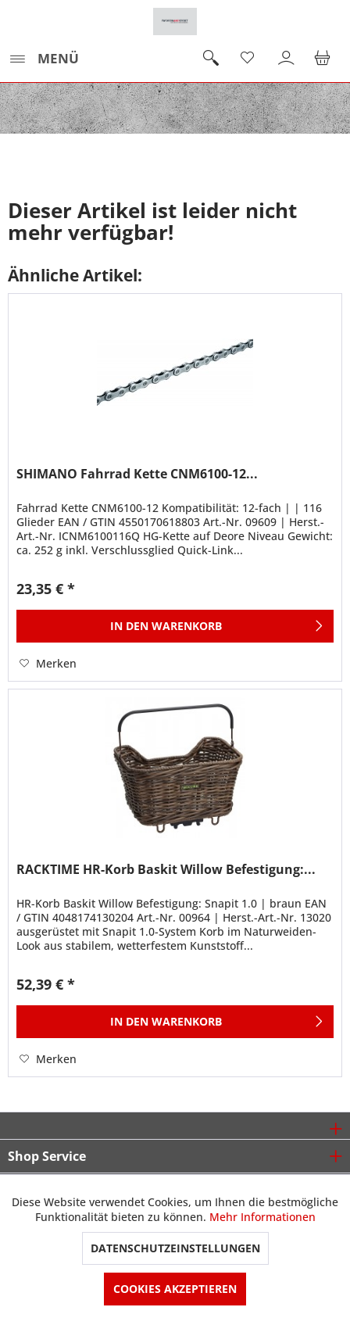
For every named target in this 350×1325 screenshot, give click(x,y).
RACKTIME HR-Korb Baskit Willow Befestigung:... (166, 869)
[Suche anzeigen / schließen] (210, 58)
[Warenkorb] (325, 58)
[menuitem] (43, 58)
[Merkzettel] (248, 58)
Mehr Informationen (262, 1216)
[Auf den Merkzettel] (48, 663)
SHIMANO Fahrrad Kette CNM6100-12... (137, 474)
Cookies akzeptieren (175, 1288)
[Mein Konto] (286, 58)
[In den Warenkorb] (175, 626)
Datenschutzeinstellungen (175, 1248)
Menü (44, 56)
